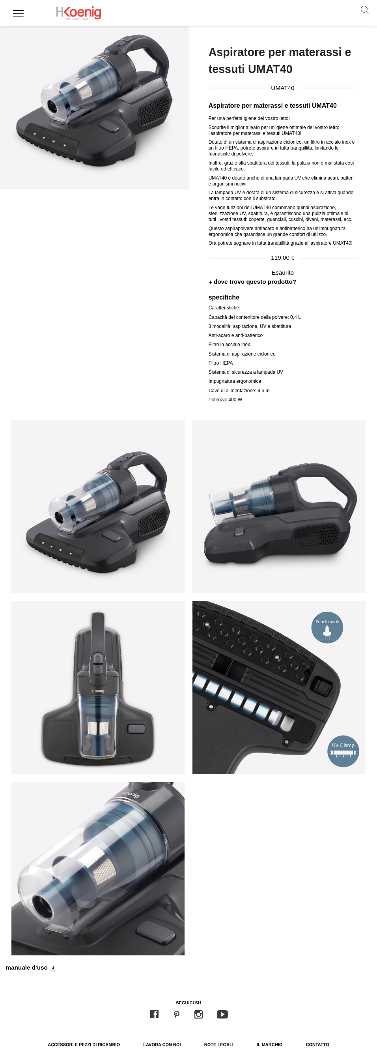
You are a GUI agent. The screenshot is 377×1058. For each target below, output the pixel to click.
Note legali (218, 1044)
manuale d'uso (27, 967)
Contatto (317, 1044)
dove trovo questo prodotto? (255, 281)
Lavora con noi (162, 1044)
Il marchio (269, 1044)
